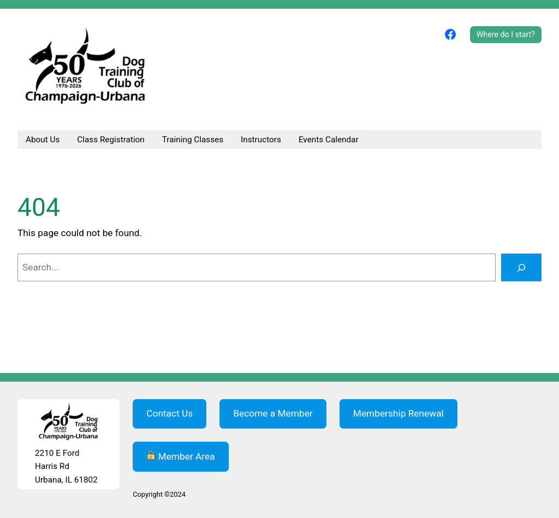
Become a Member (272, 413)
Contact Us (169, 413)
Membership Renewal (398, 413)
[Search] (521, 267)
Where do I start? (506, 34)
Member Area (180, 456)
